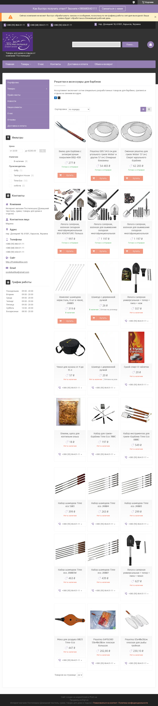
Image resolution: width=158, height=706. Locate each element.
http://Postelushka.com (17, 262)
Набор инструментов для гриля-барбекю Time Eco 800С (136, 436)
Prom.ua (93, 697)
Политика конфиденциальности (133, 703)
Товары (25, 64)
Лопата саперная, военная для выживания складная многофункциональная (103, 229)
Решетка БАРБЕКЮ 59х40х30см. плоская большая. (103, 642)
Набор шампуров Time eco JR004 (103, 505)
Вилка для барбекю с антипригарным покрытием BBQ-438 (70, 154)
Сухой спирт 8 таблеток (136, 367)
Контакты (55, 64)
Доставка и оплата (78, 64)
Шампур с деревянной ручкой (103, 298)
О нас (41, 64)
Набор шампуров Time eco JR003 (136, 505)
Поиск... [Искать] (130, 44)
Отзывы (11, 119)
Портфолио (13, 82)
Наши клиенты (14, 107)
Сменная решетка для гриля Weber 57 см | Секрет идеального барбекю (136, 156)
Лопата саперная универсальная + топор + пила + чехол (136, 572)
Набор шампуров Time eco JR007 (103, 571)
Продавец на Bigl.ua (79, 700)
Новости (11, 101)
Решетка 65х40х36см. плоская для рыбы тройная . (136, 642)
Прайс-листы (13, 95)
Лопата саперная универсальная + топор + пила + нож (136, 300)
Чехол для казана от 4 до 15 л (70, 368)
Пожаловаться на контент (105, 703)
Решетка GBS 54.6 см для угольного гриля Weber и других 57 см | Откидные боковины (103, 156)
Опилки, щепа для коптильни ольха (69, 435)
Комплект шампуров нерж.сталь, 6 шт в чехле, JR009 (70, 300)
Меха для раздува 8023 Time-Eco (70, 641)
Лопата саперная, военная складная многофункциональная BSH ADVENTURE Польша (70, 229)
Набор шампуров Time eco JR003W (70, 571)
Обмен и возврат (104, 64)
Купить (69, 175)
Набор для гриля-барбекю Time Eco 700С (103, 435)
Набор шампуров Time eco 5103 (70, 505)
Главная (10, 64)
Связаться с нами (112, 8)
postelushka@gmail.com (17, 272)
